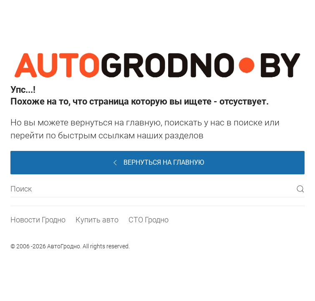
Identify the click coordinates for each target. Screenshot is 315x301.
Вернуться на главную (157, 162)
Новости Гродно (38, 219)
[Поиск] (157, 189)
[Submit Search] (300, 189)
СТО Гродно (149, 219)
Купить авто (97, 219)
